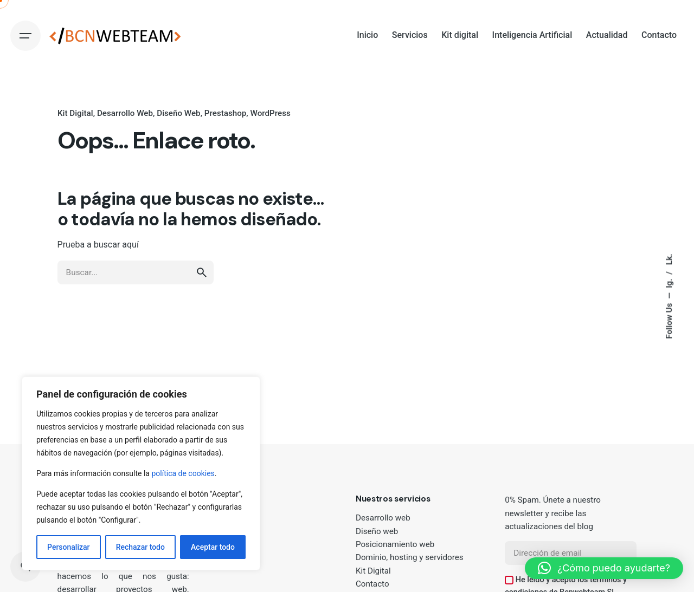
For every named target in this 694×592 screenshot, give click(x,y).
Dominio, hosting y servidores (410, 557)
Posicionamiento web (395, 544)
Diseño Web (178, 113)
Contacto (372, 584)
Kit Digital (75, 113)
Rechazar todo (140, 547)
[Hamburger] (25, 36)
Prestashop (225, 113)
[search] (202, 283)
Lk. (668, 259)
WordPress (270, 113)
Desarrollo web (383, 518)
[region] (141, 473)
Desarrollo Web (124, 113)
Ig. (668, 282)
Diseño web (377, 531)
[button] (604, 568)
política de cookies (182, 473)
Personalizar (68, 547)
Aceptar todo (213, 547)
